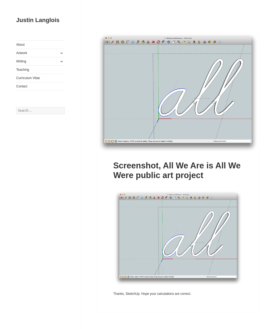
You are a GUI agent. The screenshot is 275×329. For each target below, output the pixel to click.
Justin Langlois (37, 20)
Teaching (22, 70)
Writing (21, 61)
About (20, 45)
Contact (21, 86)
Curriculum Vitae (28, 78)
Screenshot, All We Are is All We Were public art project (177, 170)
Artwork (21, 53)
